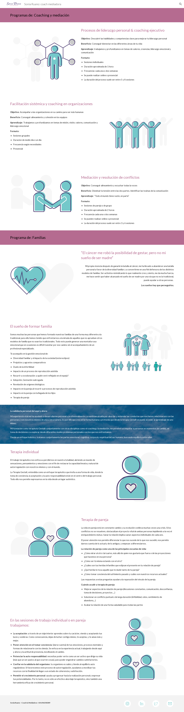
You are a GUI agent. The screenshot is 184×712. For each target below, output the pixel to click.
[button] (180, 4)
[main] (92, 15)
